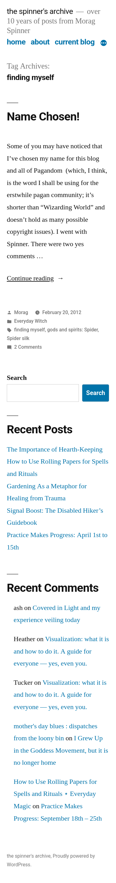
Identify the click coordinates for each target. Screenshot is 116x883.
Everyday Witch (30, 321)
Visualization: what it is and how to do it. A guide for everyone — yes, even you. (61, 651)
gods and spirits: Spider (72, 330)
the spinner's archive (40, 11)
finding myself (29, 330)
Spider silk (18, 338)
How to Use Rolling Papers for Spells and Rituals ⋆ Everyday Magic (55, 793)
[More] (103, 43)
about (40, 41)
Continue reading (35, 278)
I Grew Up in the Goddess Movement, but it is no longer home (61, 750)
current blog (75, 41)
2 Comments (28, 347)
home (16, 41)
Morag (21, 312)
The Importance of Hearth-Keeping (54, 449)
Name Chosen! (43, 116)
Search (17, 377)
